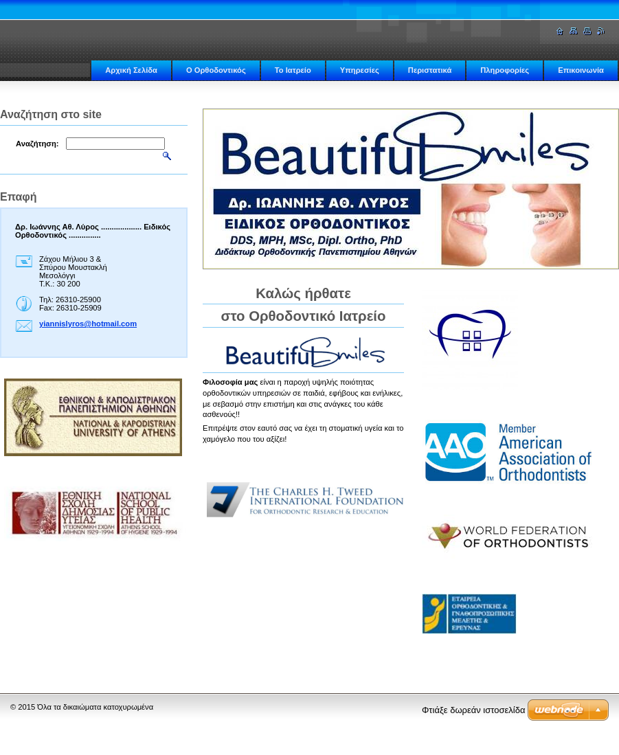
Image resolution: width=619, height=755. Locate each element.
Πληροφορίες (504, 70)
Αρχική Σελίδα (131, 70)
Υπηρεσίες (359, 70)
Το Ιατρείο (293, 70)
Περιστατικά (429, 70)
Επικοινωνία (581, 70)
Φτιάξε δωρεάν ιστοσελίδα (473, 710)
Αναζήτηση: (37, 143)
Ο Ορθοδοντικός (216, 70)
